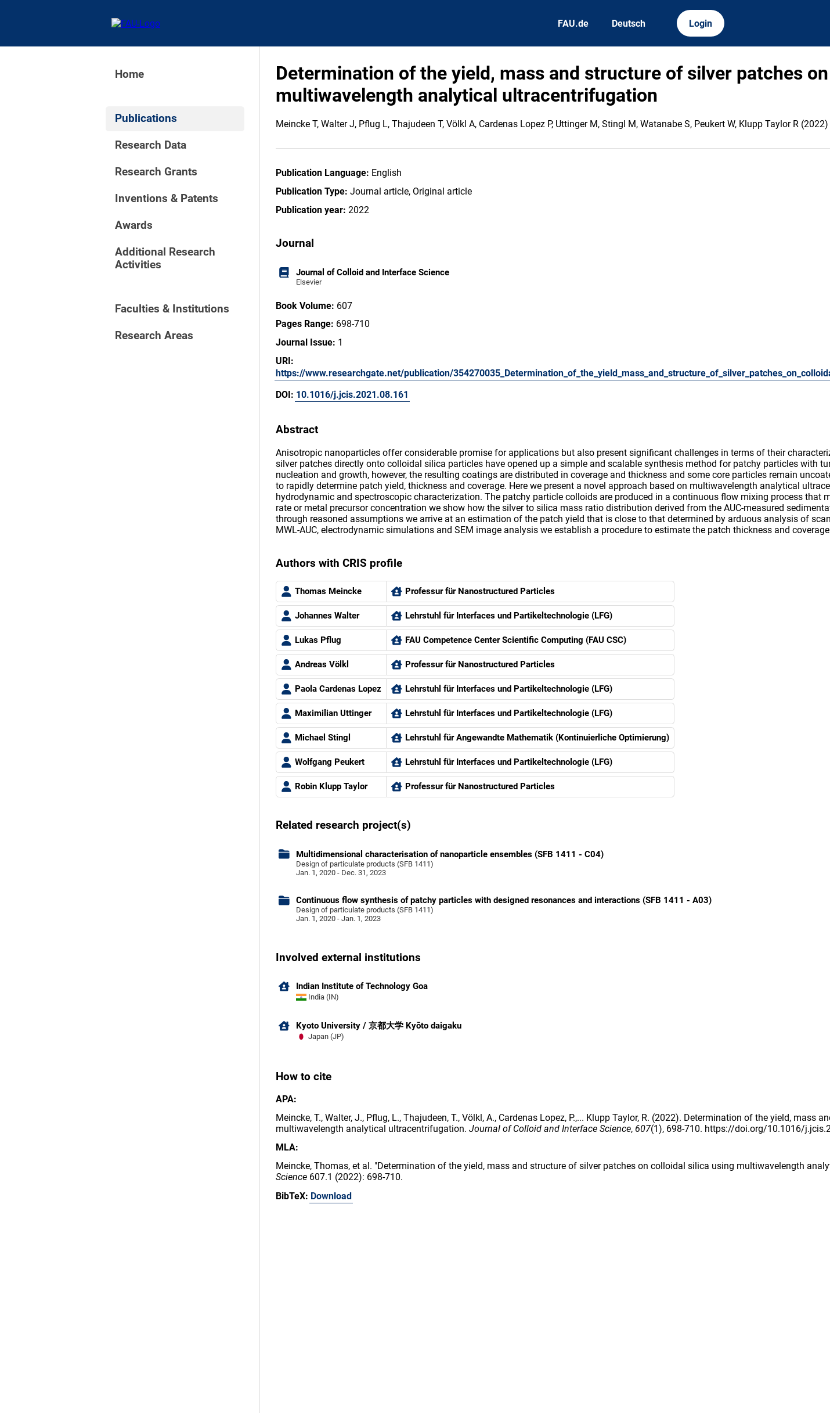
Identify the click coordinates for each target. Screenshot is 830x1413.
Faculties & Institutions (172, 309)
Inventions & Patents (166, 198)
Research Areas (154, 335)
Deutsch (628, 23)
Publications (146, 118)
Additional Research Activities (165, 258)
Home (129, 74)
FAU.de (573, 23)
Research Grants (156, 172)
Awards (134, 225)
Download (331, 1196)
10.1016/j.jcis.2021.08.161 (352, 394)
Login (700, 23)
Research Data (150, 145)
